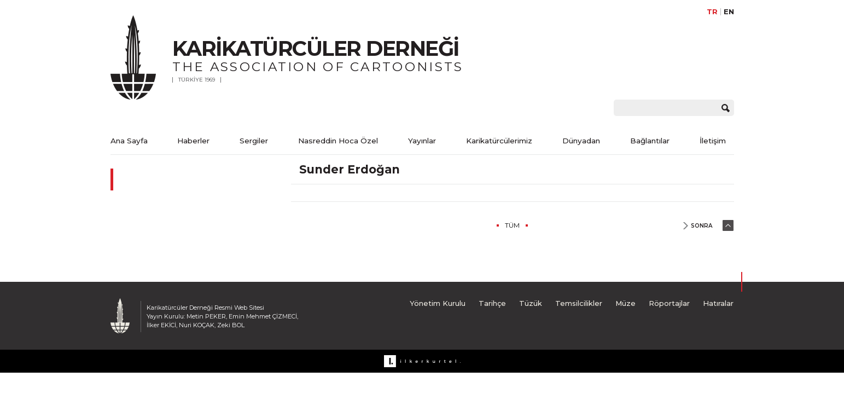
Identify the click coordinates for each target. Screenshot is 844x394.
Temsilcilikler (578, 303)
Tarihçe (492, 303)
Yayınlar (422, 140)
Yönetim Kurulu (437, 303)
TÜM (512, 225)
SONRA (701, 225)
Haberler (193, 140)
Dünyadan (581, 140)
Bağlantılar (650, 140)
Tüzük (530, 303)
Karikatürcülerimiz (499, 140)
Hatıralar (718, 303)
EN (729, 11)
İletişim (713, 140)
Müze (625, 303)
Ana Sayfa (129, 140)
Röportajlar (669, 303)
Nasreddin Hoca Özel (338, 140)
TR (712, 11)
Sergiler (254, 140)
